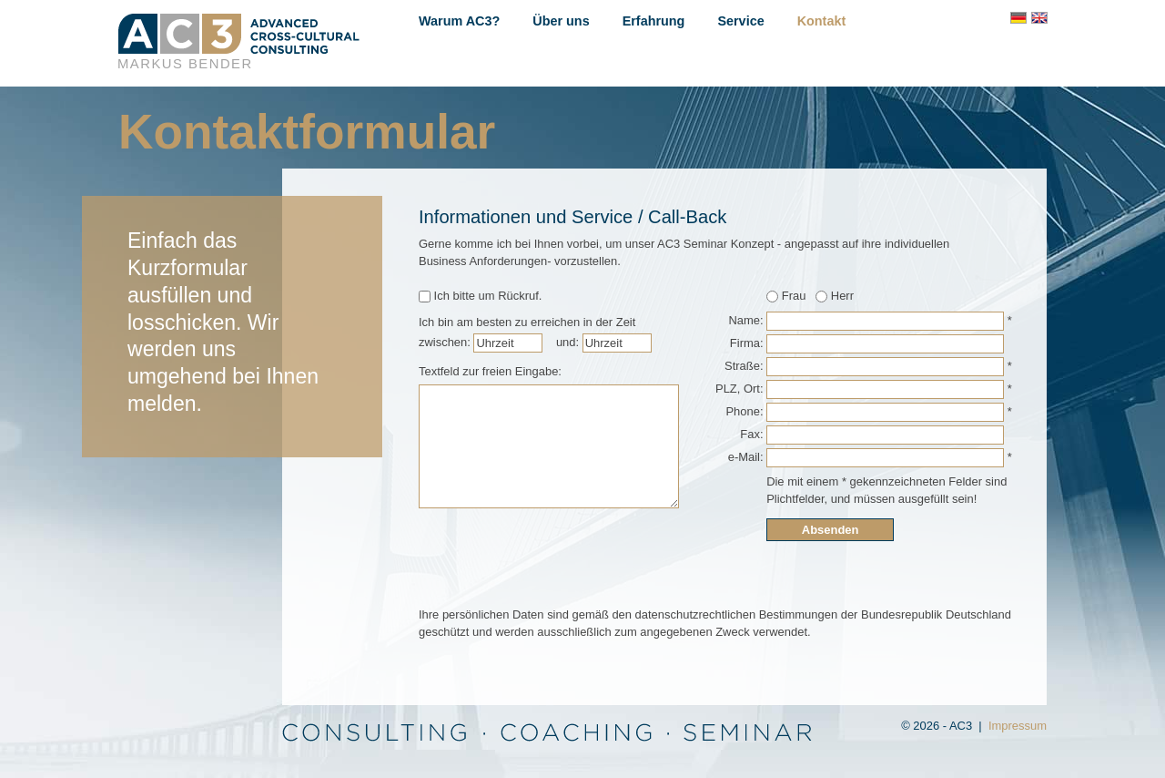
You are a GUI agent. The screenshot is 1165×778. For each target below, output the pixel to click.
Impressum (1017, 725)
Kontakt (821, 21)
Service (740, 21)
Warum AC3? (459, 21)
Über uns (560, 21)
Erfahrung (654, 21)
